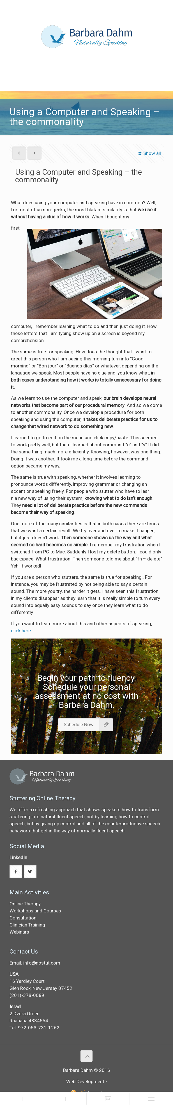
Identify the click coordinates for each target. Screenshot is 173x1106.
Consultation (23, 918)
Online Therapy (25, 903)
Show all (149, 153)
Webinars (19, 932)
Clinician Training (27, 925)
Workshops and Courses (35, 911)
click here (21, 630)
